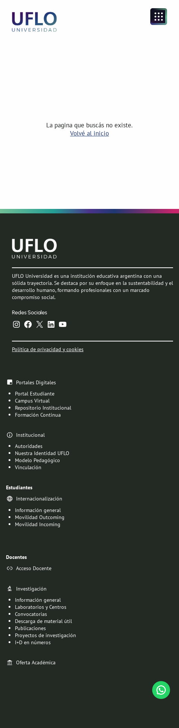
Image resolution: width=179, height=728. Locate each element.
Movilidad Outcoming (40, 516)
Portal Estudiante (34, 393)
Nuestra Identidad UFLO (42, 453)
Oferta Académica (36, 662)
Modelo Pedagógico (37, 460)
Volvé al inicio (89, 133)
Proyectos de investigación (45, 635)
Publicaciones (30, 628)
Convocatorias (31, 613)
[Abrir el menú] (158, 16)
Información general (38, 509)
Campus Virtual (32, 400)
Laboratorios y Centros (40, 606)
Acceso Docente (33, 568)
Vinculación (28, 467)
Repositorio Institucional (43, 407)
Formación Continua (38, 414)
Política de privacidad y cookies (48, 348)
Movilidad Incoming (37, 523)
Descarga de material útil (43, 620)
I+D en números (33, 642)
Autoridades (29, 445)
